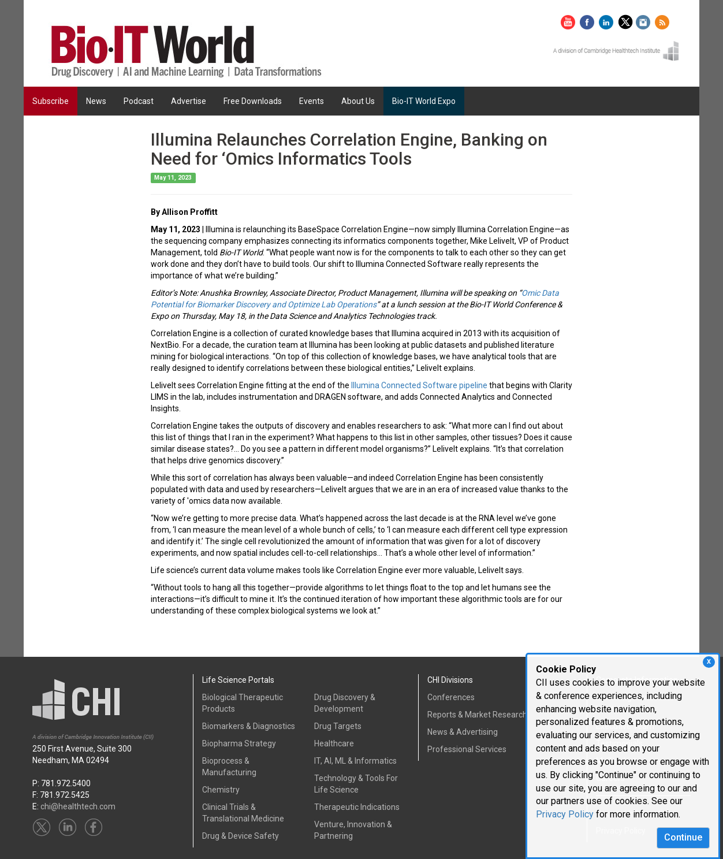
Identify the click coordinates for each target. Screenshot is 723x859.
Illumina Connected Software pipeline (419, 385)
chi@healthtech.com (77, 806)
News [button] (96, 101)
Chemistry (221, 789)
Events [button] (311, 101)
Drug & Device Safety (240, 836)
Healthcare (334, 743)
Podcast (139, 101)
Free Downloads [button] (252, 101)
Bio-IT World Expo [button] (424, 101)
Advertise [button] (188, 101)
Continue (683, 837)
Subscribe (50, 101)
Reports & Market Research (477, 714)
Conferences (451, 697)
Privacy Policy (565, 814)
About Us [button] (358, 101)
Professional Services (466, 749)
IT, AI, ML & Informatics (355, 760)
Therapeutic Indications (357, 807)
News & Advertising (462, 732)
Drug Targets (338, 726)
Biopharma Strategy (239, 743)
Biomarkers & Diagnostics (248, 726)
